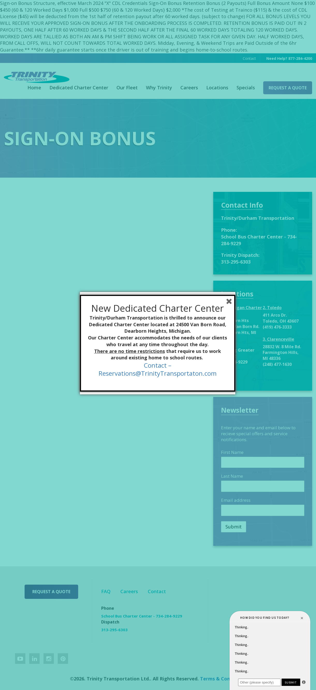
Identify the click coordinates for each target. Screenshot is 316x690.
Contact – (158, 367)
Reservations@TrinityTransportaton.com (158, 375)
